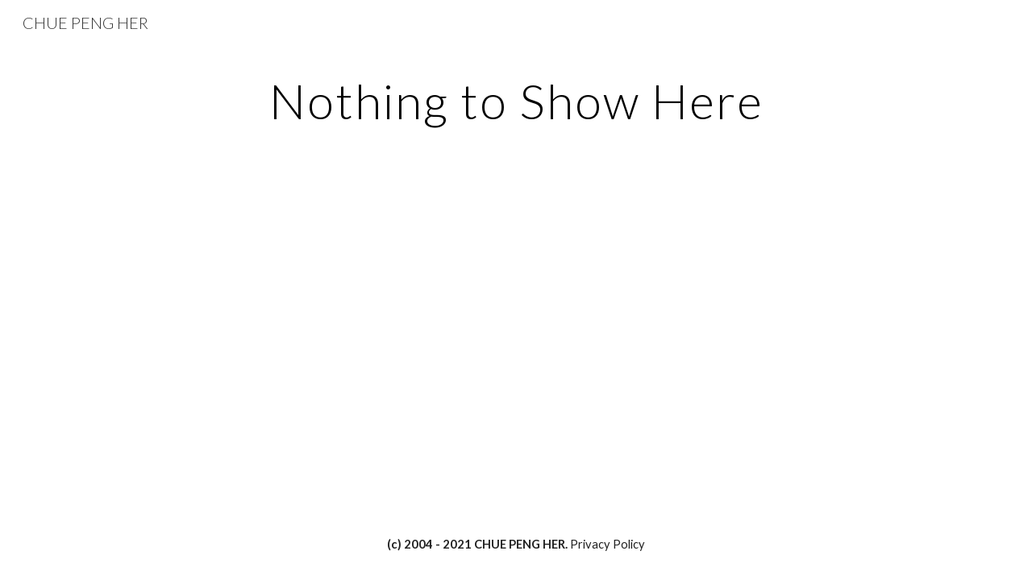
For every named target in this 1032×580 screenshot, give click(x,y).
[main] (516, 101)
